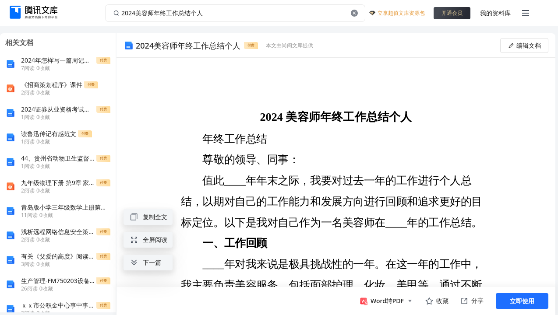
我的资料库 (495, 13)
